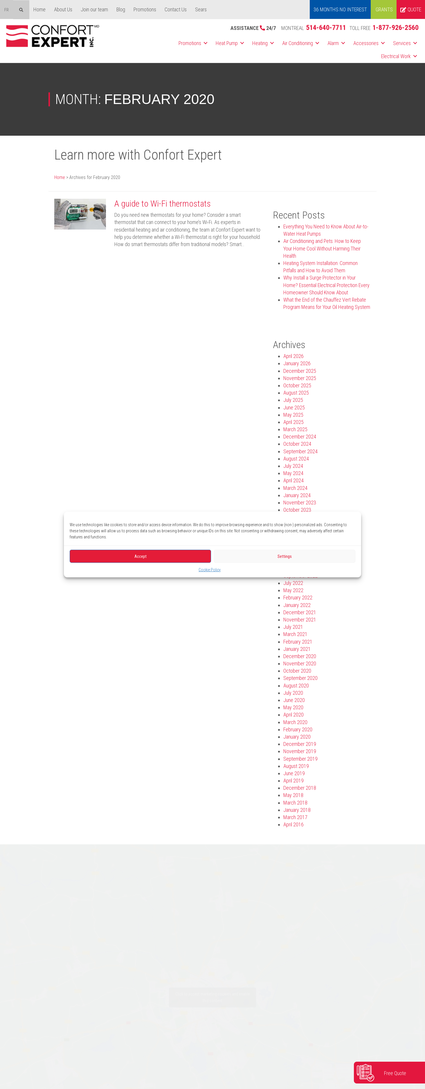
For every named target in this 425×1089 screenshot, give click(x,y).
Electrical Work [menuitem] (396, 56)
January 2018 (297, 810)
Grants (384, 9)
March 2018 (295, 803)
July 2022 (293, 583)
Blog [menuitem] (120, 9)
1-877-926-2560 (395, 28)
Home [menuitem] (39, 9)
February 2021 (297, 642)
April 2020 (293, 715)
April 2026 (293, 356)
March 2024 (295, 488)
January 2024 (297, 495)
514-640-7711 (326, 28)
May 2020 (293, 707)
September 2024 (300, 451)
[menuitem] (6, 9)
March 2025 (295, 429)
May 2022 (293, 590)
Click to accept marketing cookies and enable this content (212, 997)
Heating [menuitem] (260, 43)
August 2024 (296, 459)
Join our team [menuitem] (94, 9)
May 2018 (293, 795)
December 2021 (299, 612)
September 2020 (300, 678)
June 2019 (294, 773)
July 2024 (293, 466)
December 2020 (299, 656)
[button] (205, 43)
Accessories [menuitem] (366, 43)
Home (59, 177)
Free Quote (395, 1073)
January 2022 (297, 605)
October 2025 (297, 385)
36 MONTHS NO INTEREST (340, 9)
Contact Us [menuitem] (176, 9)
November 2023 (299, 502)
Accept (140, 556)
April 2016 (293, 824)
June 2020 (294, 700)
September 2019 (300, 759)
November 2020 (299, 663)
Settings (285, 556)
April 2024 (293, 480)
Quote (410, 9)
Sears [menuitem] (201, 9)
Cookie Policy (210, 569)
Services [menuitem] (402, 43)
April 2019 (293, 781)
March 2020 (295, 722)
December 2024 (299, 437)
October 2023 (297, 510)
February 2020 (297, 729)
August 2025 (296, 393)
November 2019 (299, 751)
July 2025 (293, 400)
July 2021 (293, 627)
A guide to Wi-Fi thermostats (162, 203)
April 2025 (293, 422)
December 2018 (299, 788)
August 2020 (296, 686)
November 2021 (299, 620)
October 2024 (297, 444)
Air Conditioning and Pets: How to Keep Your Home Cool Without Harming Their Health (322, 248)
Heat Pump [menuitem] (227, 43)
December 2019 (299, 744)
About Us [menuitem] (63, 9)
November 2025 (299, 378)
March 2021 (295, 634)
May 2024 (293, 473)
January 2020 (297, 737)
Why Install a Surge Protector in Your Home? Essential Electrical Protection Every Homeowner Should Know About (326, 285)
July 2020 (293, 693)
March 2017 (295, 817)
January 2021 (297, 649)
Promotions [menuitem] (145, 9)
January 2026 (297, 363)
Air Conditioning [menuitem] (297, 43)
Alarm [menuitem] (333, 43)
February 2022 (297, 597)
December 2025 (299, 371)
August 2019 (296, 766)
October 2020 (297, 671)
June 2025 (294, 407)
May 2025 (293, 415)
